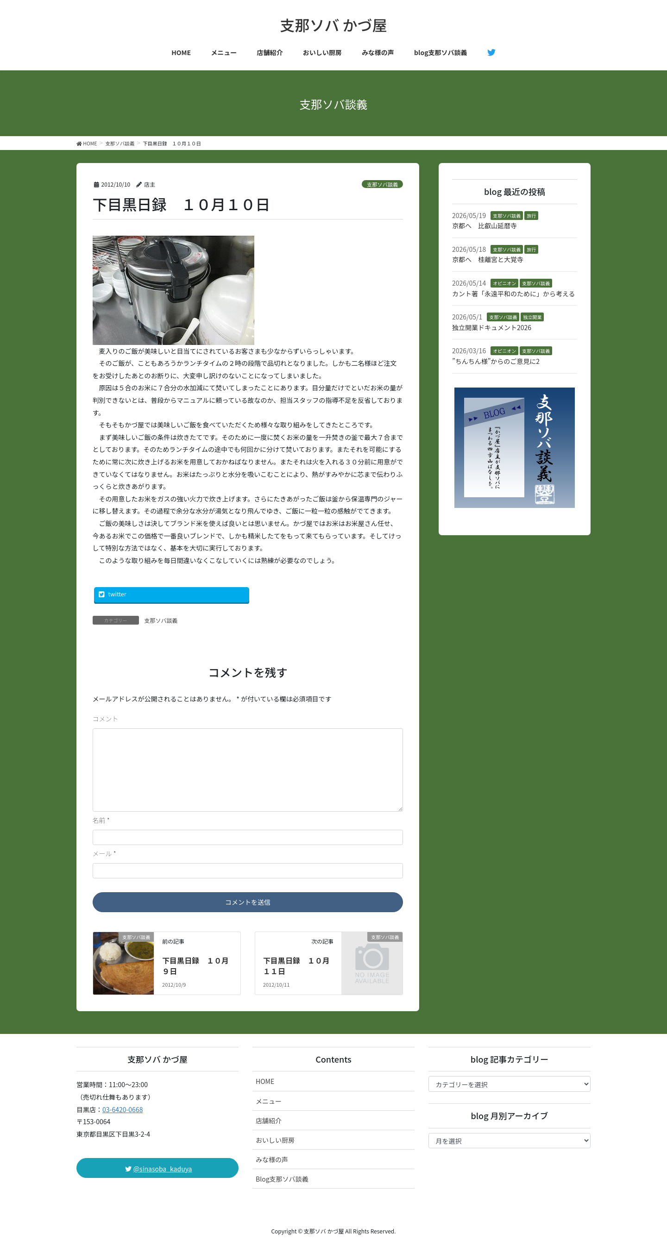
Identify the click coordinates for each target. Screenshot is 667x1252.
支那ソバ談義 (382, 184)
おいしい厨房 (275, 1140)
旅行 (531, 215)
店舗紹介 (269, 1120)
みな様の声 (272, 1159)
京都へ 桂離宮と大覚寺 (487, 259)
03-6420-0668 (122, 1109)
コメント (106, 718)
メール (104, 853)
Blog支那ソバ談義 (282, 1178)
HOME (265, 1081)
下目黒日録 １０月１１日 (296, 965)
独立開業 (532, 316)
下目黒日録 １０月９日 (195, 965)
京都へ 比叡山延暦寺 (484, 225)
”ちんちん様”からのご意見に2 (496, 361)
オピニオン (504, 283)
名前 (101, 820)
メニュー (269, 1101)
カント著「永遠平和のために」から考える (513, 293)
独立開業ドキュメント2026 (491, 327)
